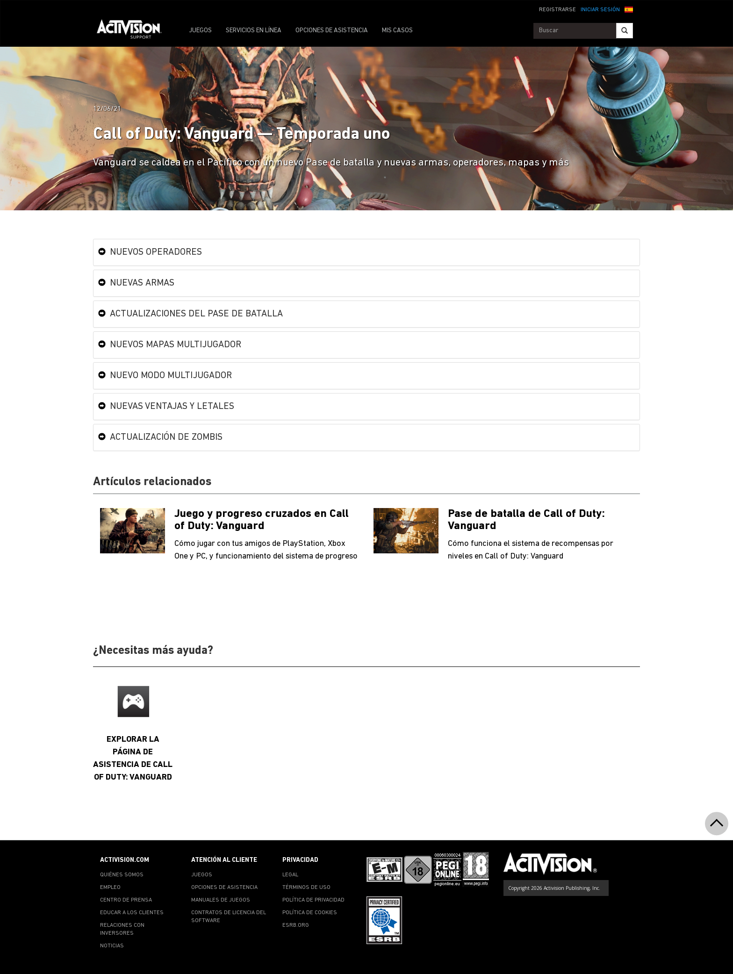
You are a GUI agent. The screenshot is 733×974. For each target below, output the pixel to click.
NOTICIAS (112, 946)
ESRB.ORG (295, 925)
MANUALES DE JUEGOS (220, 900)
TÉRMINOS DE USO (306, 887)
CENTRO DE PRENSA (126, 900)
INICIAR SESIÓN (600, 10)
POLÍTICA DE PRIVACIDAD (313, 900)
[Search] (624, 30)
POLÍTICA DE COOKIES (309, 913)
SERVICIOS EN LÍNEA (253, 30)
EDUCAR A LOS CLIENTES (132, 913)
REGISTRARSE (557, 10)
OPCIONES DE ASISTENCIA (331, 30)
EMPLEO (110, 887)
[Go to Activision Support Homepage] (134, 31)
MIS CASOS (397, 30)
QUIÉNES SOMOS (122, 875)
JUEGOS (200, 30)
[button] (629, 9)
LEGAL (290, 875)
